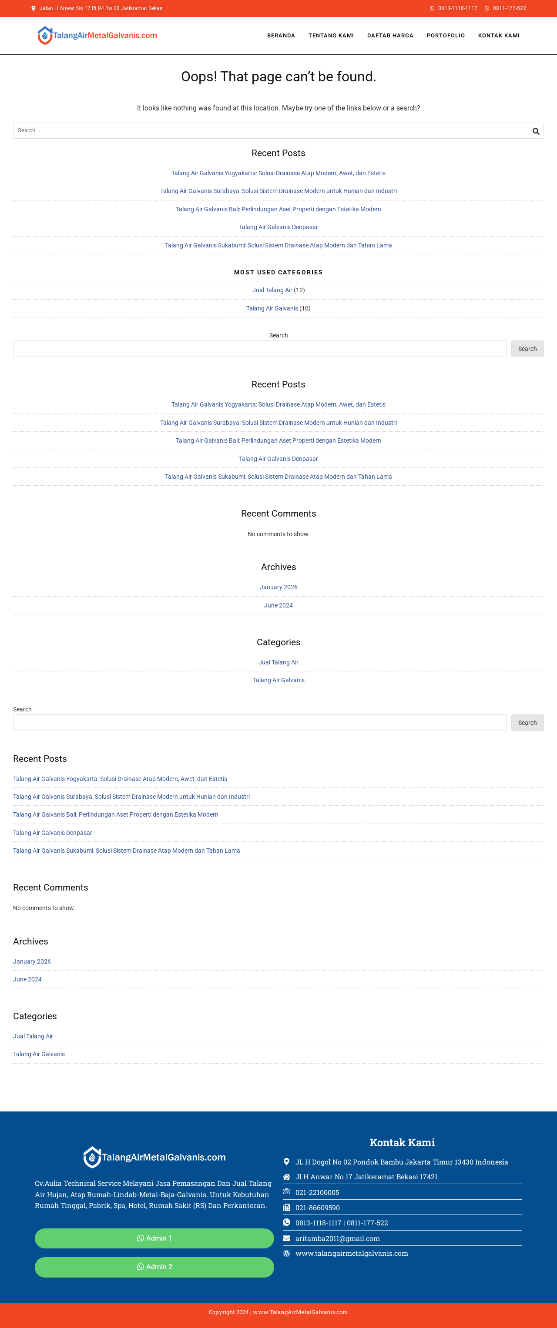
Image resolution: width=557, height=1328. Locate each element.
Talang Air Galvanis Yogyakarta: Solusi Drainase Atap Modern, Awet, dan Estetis (278, 173)
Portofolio (446, 35)
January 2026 (279, 587)
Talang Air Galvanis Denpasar (278, 227)
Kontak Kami (499, 35)
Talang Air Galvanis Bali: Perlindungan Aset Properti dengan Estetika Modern (278, 209)
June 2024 (278, 605)
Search (278, 335)
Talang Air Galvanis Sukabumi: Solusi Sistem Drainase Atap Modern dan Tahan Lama (278, 245)
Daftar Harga (390, 35)
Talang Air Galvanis (272, 308)
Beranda (281, 35)
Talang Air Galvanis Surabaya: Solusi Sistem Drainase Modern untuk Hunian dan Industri (278, 190)
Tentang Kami (331, 35)
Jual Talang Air (272, 290)
